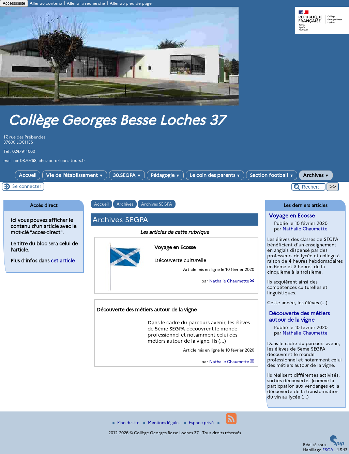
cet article (63, 261)
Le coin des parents (215, 175)
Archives (316, 175)
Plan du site (126, 422)
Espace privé (199, 422)
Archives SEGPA (156, 204)
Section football (271, 175)
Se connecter (26, 186)
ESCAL (328, 449)
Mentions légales (162, 422)
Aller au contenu (46, 3)
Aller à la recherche (86, 3)
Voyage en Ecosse (292, 215)
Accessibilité (14, 3)
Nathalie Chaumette (229, 280)
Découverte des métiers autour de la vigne (299, 316)
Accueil (27, 175)
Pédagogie (165, 175)
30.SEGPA (127, 175)
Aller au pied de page (131, 3)
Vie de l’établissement (74, 175)
